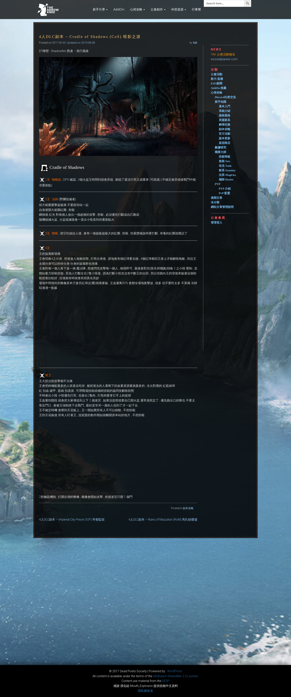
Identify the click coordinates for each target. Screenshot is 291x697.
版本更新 (224, 138)
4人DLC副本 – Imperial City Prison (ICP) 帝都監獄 (72, 519)
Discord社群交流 (225, 97)
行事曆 (196, 9)
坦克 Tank (225, 165)
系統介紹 (224, 110)
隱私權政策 (145, 691)
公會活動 (216, 74)
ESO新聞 (216, 83)
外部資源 (178, 9)
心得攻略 (137, 9)
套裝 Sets (224, 161)
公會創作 (158, 9)
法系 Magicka (227, 174)
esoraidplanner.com (224, 59)
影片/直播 (217, 78)
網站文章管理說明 (222, 206)
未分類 (215, 202)
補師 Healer (226, 179)
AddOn (118, 9)
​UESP (165, 681)
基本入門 (224, 106)
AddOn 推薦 (218, 88)
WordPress (174, 671)
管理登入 (216, 222)
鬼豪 (195, 42)
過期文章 (216, 197)
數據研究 (220, 147)
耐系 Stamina (227, 170)
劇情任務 (224, 124)
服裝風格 (224, 115)
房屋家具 (224, 120)
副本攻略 (188, 508)
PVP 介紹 (225, 188)
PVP (217, 184)
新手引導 (100, 9)
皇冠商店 (224, 142)
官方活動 (224, 133)
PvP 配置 (224, 193)
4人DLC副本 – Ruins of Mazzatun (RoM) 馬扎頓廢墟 (163, 519)
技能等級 (224, 156)
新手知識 (220, 101)
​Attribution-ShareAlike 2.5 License (175, 676)
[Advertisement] (231, 286)
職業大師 (220, 152)
